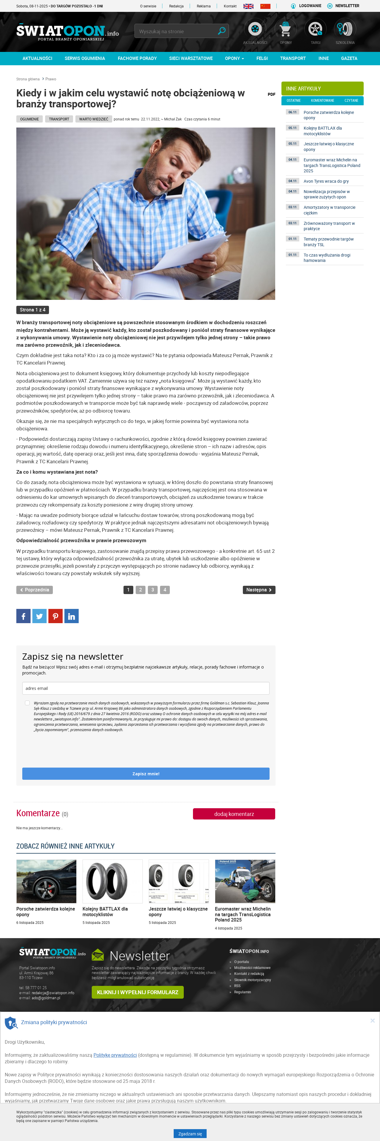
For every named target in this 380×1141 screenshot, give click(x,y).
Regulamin (242, 991)
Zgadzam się (192, 1134)
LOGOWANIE (310, 5)
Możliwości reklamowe (252, 967)
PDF (272, 94)
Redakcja (176, 6)
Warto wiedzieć (93, 119)
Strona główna (28, 79)
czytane (351, 100)
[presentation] (67, 750)
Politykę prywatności (115, 1055)
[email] (146, 688)
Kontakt (230, 6)
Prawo (50, 79)
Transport (59, 119)
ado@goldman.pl (46, 997)
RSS (237, 985)
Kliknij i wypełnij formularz (137, 992)
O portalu (241, 961)
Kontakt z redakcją (249, 973)
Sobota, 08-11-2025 (59, 6)
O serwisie (148, 6)
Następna (259, 590)
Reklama (204, 6)
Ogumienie (29, 119)
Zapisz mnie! (145, 773)
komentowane (322, 100)
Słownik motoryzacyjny (252, 979)
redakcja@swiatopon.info (53, 992)
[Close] (372, 1020)
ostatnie (294, 100)
